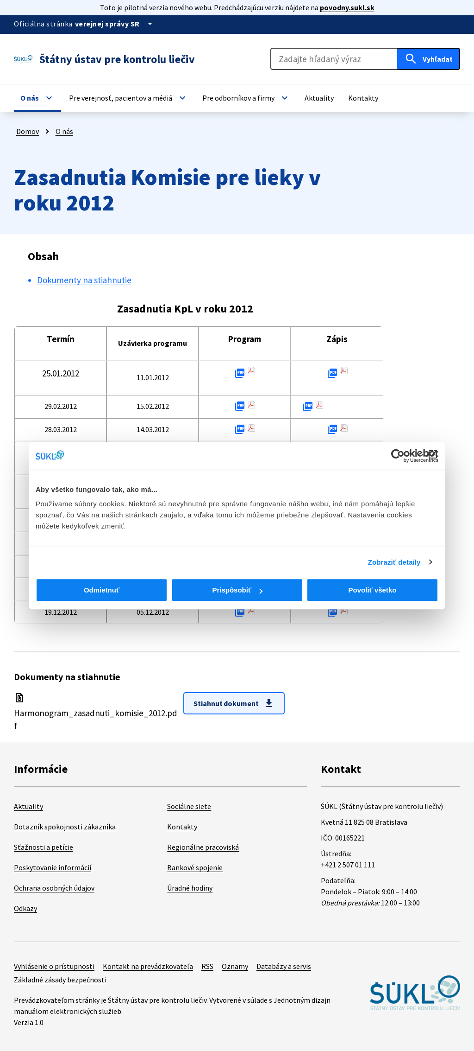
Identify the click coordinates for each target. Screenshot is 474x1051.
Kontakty (182, 826)
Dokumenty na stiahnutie (84, 280)
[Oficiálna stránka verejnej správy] (115, 23)
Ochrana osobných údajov (54, 887)
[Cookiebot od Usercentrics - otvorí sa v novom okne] (397, 456)
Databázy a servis (283, 966)
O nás (64, 131)
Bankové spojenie (195, 867)
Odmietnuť (101, 590)
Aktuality (28, 806)
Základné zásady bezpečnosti (60, 979)
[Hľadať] (428, 59)
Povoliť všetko (373, 590)
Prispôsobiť (237, 590)
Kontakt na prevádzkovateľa (148, 966)
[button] (37, 98)
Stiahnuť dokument (233, 703)
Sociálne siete (189, 806)
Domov (27, 131)
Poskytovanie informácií (52, 867)
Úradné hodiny (189, 887)
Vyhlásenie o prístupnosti (54, 966)
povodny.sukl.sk (347, 7)
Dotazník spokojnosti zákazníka (65, 826)
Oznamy (235, 966)
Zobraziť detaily (394, 562)
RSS (207, 966)
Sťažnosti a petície (43, 847)
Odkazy (25, 908)
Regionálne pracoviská (203, 847)
